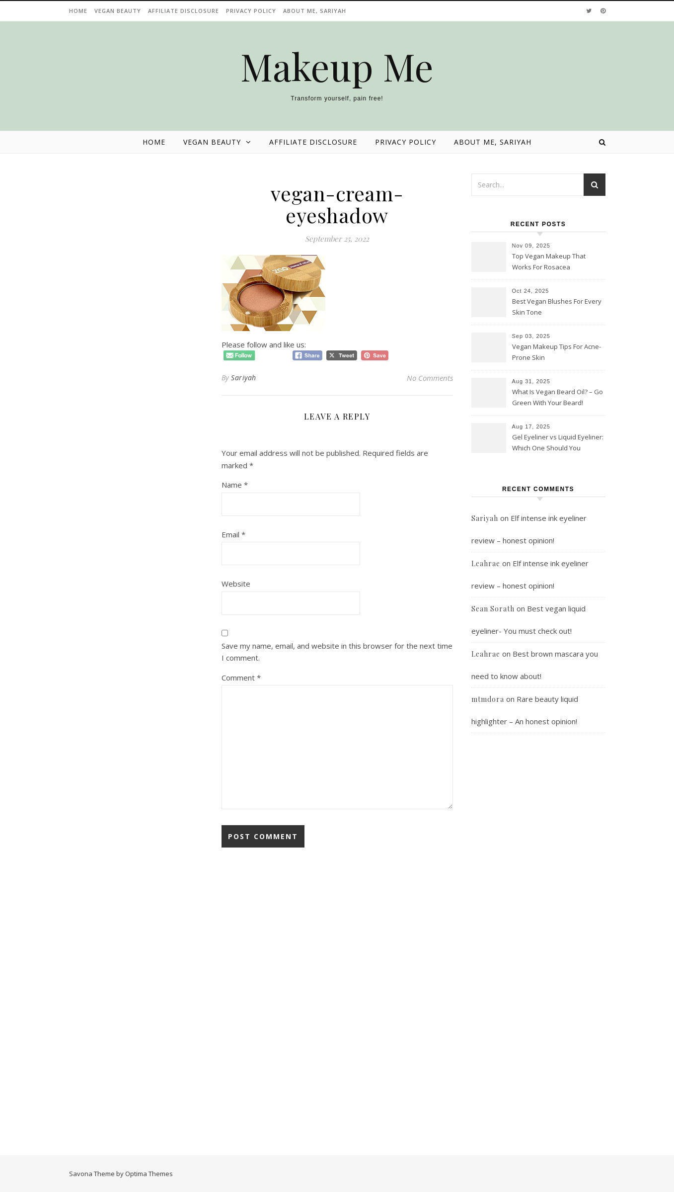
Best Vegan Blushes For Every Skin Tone (556, 307)
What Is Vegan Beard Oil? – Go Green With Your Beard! (557, 397)
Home (78, 10)
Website (236, 584)
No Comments (430, 378)
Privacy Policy (251, 10)
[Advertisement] (538, 946)
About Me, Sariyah (314, 10)
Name (235, 485)
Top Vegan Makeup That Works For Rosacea (549, 261)
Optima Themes (149, 1173)
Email (233, 534)
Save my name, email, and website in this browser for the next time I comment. (337, 652)
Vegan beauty (117, 10)
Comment (241, 677)
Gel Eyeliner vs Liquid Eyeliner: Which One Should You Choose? (557, 443)
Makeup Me (337, 66)
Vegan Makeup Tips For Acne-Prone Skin (556, 352)
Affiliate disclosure (183, 10)
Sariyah (243, 377)
